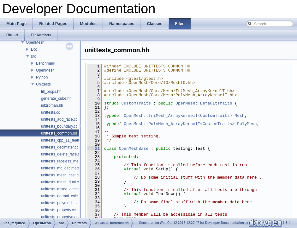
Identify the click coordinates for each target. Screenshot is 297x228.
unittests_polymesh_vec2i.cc (65, 203)
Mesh (239, 115)
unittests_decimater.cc (60, 147)
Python (42, 77)
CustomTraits (136, 103)
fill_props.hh (51, 91)
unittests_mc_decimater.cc (63, 168)
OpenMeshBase (134, 148)
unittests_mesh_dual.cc (60, 182)
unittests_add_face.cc (59, 119)
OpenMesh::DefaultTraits (203, 103)
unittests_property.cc (58, 210)
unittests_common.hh (59, 133)
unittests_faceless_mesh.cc (64, 161)
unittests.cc (50, 112)
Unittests (43, 84)
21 (93, 148)
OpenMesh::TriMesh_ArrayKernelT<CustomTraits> (178, 115)
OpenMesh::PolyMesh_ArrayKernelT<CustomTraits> (179, 124)
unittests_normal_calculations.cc (68, 196)
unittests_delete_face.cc (61, 154)
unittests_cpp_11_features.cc (65, 140)
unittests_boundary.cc (59, 126)
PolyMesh (247, 124)
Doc (34, 49)
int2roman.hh (52, 105)
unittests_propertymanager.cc (66, 217)
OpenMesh (35, 42)
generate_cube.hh (56, 98)
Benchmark (45, 63)
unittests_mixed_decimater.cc (66, 189)
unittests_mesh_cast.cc (60, 175)
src (33, 56)
